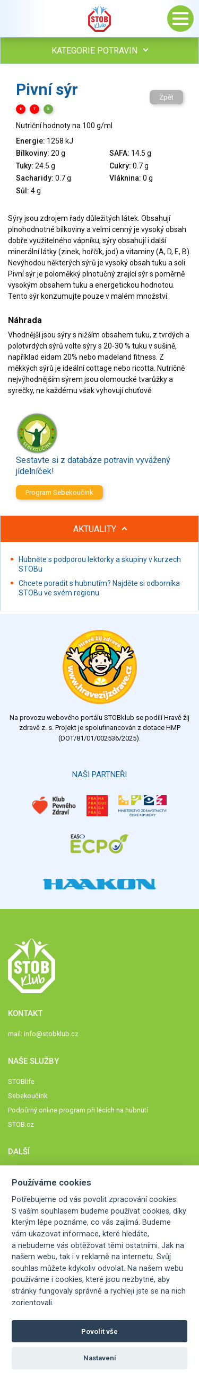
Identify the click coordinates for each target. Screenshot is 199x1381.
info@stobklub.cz (51, 1034)
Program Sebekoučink (59, 492)
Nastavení (99, 1358)
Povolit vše (99, 1331)
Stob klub (99, 18)
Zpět (166, 97)
